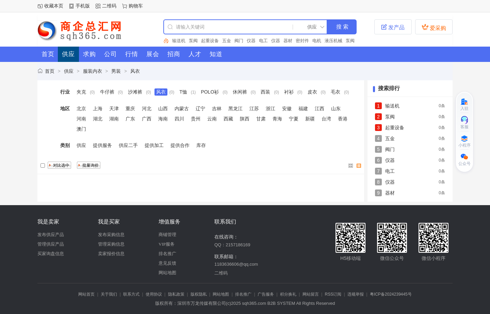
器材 (287, 40)
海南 (163, 118)
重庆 (130, 108)
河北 (146, 108)
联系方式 (131, 294)
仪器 (251, 40)
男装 (116, 71)
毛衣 (335, 92)
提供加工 (154, 145)
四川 (179, 118)
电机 (316, 40)
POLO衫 (210, 92)
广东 (130, 118)
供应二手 (128, 145)
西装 (265, 92)
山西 (163, 108)
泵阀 (193, 40)
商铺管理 (167, 234)
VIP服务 (167, 244)
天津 (114, 108)
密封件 (302, 40)
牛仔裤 (107, 92)
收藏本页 (53, 6)
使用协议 (154, 294)
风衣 (135, 71)
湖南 (114, 118)
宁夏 (293, 118)
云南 (212, 118)
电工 (263, 40)
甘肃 (261, 118)
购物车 (136, 6)
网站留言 (311, 294)
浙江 (270, 108)
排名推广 (167, 253)
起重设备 (210, 40)
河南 (81, 118)
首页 (49, 71)
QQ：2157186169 (232, 244)
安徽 (287, 108)
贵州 (195, 118)
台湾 (326, 118)
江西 (319, 108)
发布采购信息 (111, 234)
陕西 (244, 118)
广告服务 (266, 294)
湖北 (97, 118)
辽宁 (200, 108)
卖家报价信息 (111, 253)
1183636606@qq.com (236, 264)
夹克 (81, 92)
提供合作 (180, 145)
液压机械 (333, 40)
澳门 (81, 129)
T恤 (183, 92)
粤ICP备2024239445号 (391, 294)
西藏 (228, 118)
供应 (69, 71)
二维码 (109, 6)
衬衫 (289, 92)
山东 (336, 108)
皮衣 (312, 92)
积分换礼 (288, 294)
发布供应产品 (50, 234)
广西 (146, 118)
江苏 (254, 108)
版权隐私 (199, 294)
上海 (97, 108)
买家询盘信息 (50, 253)
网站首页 (86, 294)
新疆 (310, 118)
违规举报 (355, 294)
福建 (303, 108)
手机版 (83, 6)
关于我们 (109, 294)
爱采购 (434, 27)
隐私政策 (176, 294)
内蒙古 (182, 108)
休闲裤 (240, 92)
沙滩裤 (135, 92)
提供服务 (102, 145)
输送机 (178, 40)
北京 (81, 108)
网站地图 (167, 272)
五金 (226, 40)
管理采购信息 (111, 244)
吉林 (217, 108)
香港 (342, 118)
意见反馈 (167, 263)
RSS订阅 (333, 294)
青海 (277, 118)
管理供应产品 (50, 244)
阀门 (238, 40)
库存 (201, 145)
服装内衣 (92, 71)
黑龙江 (235, 108)
